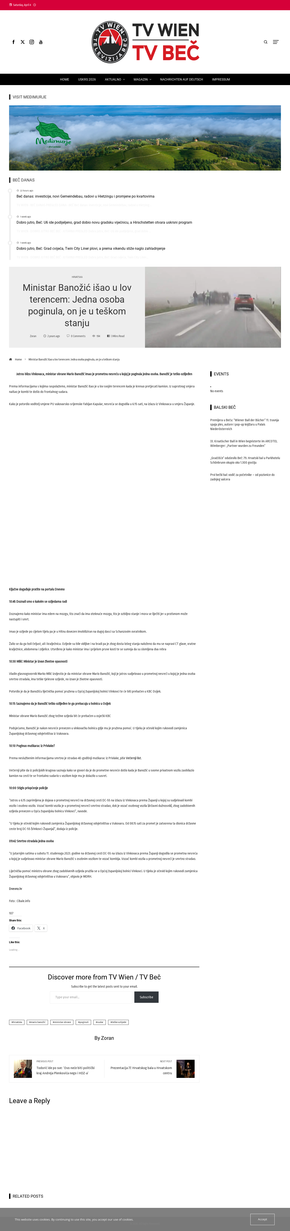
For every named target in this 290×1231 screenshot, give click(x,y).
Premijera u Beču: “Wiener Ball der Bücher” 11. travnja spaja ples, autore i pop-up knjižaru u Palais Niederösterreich (244, 424)
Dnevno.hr (15, 889)
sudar (100, 1022)
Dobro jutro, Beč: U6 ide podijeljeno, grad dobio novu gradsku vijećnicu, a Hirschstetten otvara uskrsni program (104, 222)
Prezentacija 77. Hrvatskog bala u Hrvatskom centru (140, 1067)
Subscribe (146, 997)
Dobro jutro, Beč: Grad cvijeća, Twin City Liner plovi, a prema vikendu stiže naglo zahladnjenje (91, 248)
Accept (262, 1219)
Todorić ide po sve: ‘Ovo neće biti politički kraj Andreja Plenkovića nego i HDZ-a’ (68, 1067)
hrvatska (17, 1022)
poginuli (84, 1022)
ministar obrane (62, 1022)
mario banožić (38, 1022)
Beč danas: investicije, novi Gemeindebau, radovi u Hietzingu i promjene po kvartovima (86, 196)
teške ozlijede (119, 1022)
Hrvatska (77, 277)
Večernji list (133, 758)
